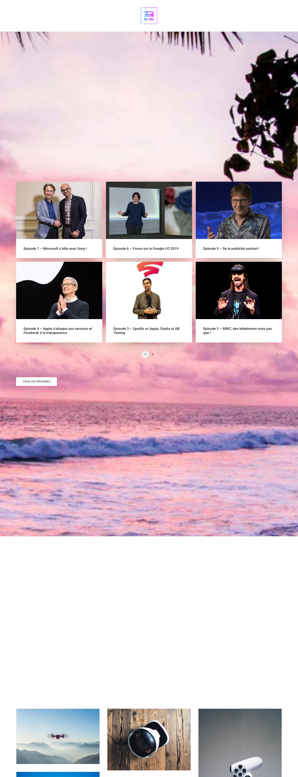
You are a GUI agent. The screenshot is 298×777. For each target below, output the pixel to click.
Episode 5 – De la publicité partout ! (231, 128)
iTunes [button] (29, 722)
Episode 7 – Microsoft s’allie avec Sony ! (55, 128)
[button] (59, 89)
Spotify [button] (29, 693)
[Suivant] (276, 235)
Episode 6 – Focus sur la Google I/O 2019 (146, 128)
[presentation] (117, 741)
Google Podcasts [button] (36, 708)
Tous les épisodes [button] (36, 260)
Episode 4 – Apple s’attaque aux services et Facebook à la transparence (58, 211)
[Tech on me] (149, 15)
